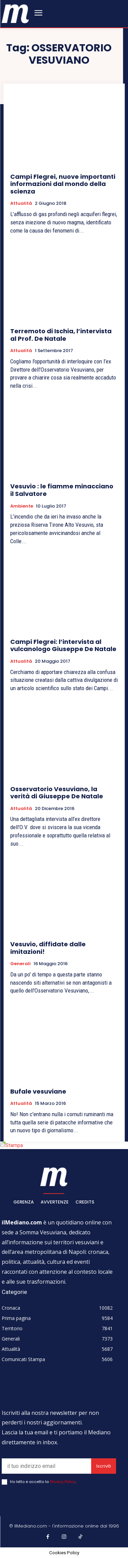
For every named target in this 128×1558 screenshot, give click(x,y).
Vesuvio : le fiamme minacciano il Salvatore (61, 490)
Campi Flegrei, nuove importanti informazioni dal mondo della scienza (62, 184)
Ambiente (21, 506)
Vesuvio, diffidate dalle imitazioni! (48, 948)
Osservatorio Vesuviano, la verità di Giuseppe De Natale (56, 793)
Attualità (21, 203)
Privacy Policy (62, 1481)
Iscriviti (103, 1466)
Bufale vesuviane (38, 1091)
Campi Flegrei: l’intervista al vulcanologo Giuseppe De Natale (63, 645)
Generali (20, 964)
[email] (46, 1466)
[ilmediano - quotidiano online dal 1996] (15, 13)
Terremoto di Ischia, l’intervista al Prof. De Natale (61, 335)
